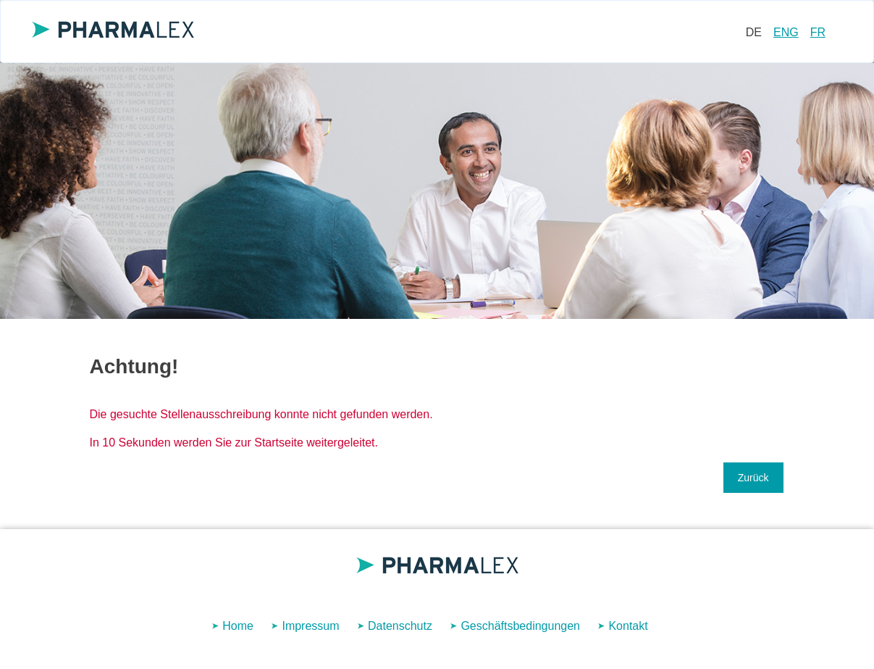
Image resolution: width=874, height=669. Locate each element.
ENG (786, 32)
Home (237, 626)
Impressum (310, 626)
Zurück (753, 477)
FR (817, 32)
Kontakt (627, 626)
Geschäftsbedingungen (520, 626)
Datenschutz (400, 626)
